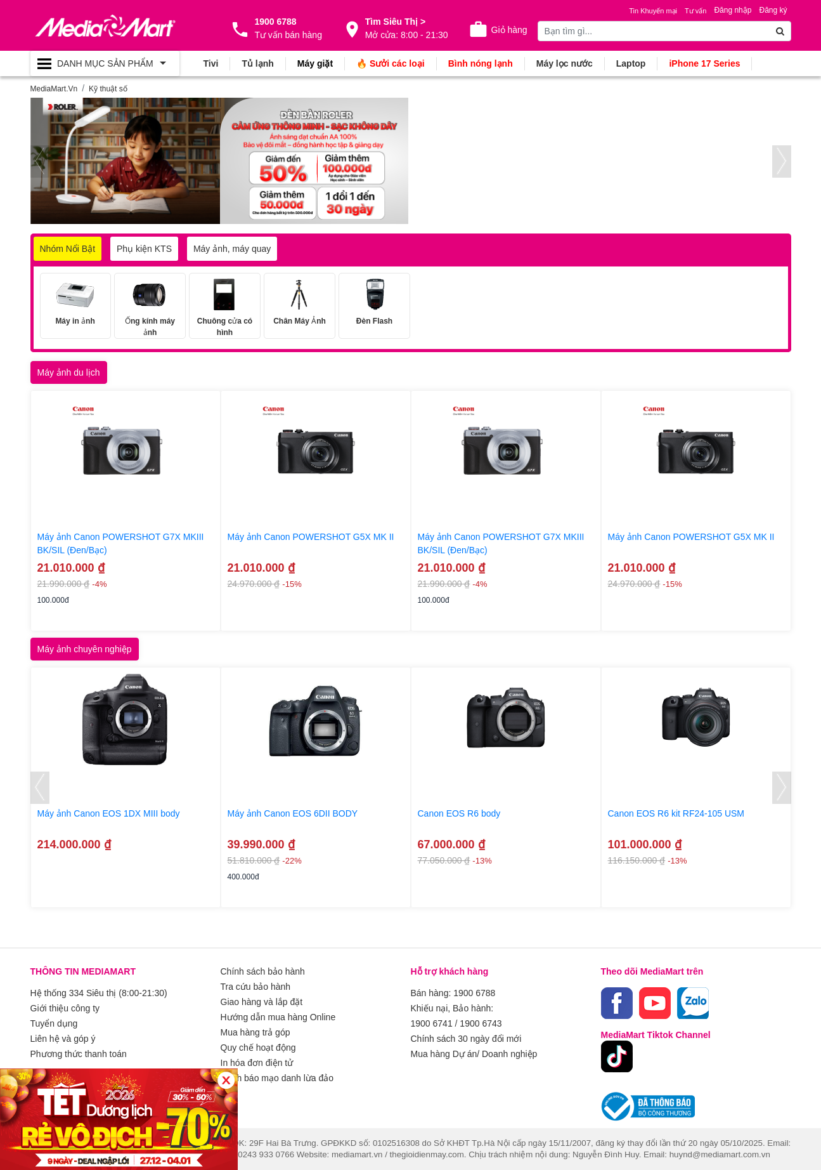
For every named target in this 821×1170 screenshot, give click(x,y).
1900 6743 (480, 1023)
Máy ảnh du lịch (68, 372)
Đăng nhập (732, 10)
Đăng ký (773, 10)
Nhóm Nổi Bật (68, 249)
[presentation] (39, 161)
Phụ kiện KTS (144, 249)
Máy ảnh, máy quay (232, 249)
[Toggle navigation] (104, 63)
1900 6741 (432, 1023)
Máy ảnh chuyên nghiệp (84, 649)
